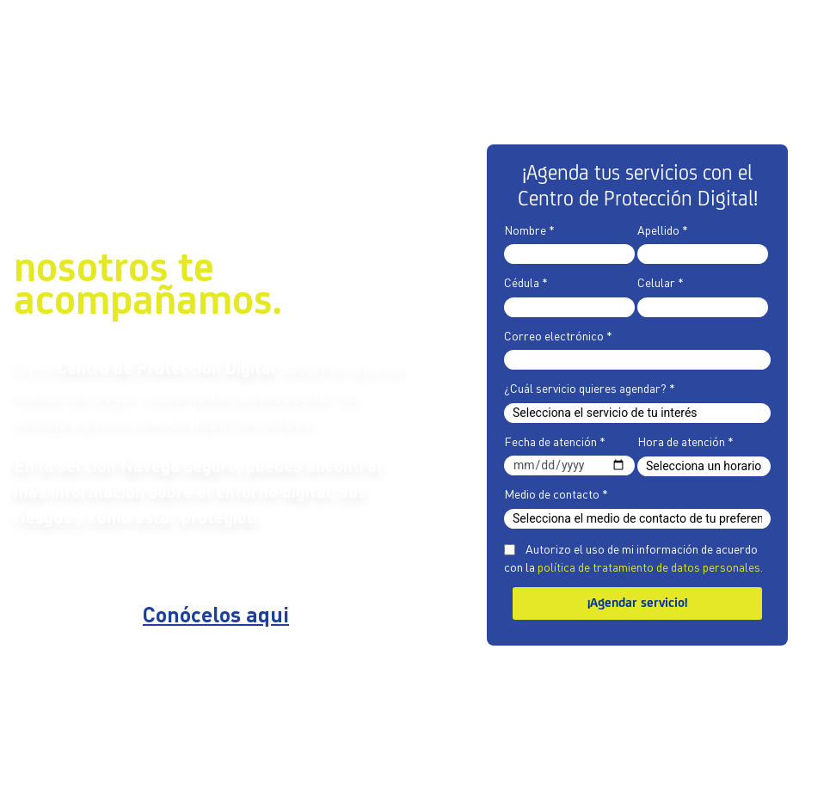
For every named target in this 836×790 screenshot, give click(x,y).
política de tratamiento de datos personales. (650, 566)
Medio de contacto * (556, 493)
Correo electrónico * (558, 335)
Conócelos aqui (216, 617)
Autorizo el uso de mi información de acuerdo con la (633, 557)
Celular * (660, 282)
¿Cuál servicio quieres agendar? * (589, 387)
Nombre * (529, 229)
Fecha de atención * (554, 441)
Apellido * (662, 229)
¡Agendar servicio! (637, 603)
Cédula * (526, 282)
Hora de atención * (685, 441)
